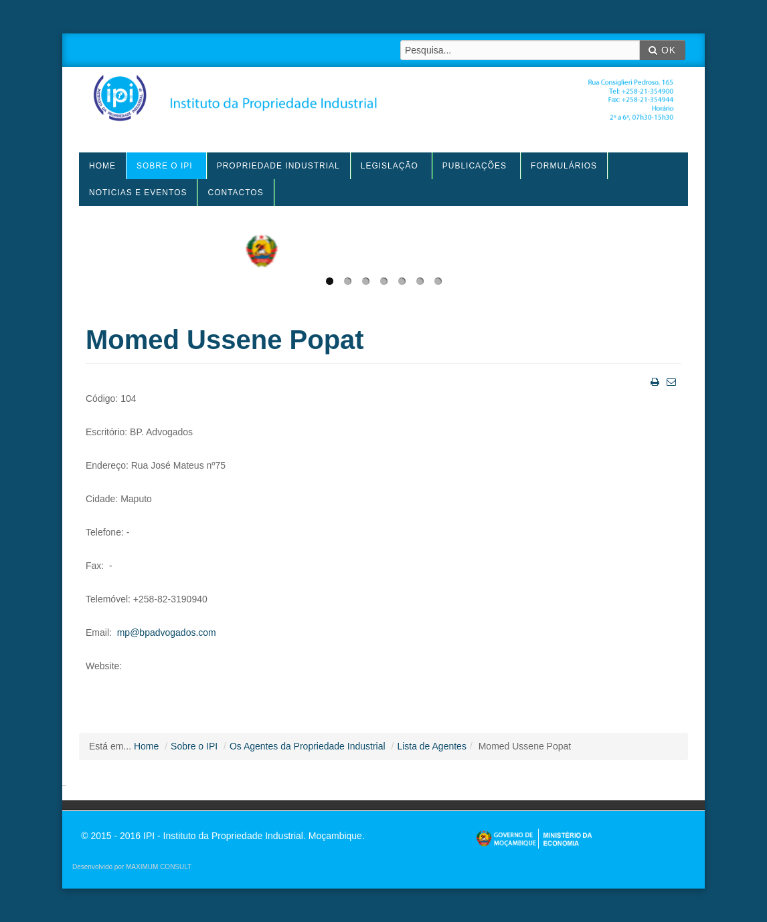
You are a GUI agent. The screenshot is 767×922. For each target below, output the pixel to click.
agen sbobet (64, 785)
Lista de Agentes (431, 746)
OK (662, 50)
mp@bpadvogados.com (166, 632)
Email (670, 380)
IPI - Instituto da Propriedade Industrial (383, 103)
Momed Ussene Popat (225, 339)
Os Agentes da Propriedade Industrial (308, 746)
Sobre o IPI (194, 746)
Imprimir (654, 380)
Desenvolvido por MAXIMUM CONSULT (131, 867)
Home (146, 746)
